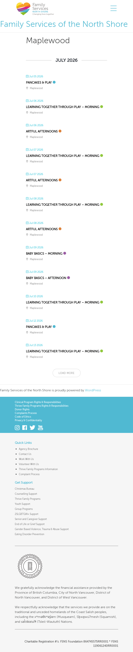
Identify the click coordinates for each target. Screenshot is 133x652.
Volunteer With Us (29, 464)
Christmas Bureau (24, 488)
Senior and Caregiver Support (31, 519)
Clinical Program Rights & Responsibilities (38, 402)
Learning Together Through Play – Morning (62, 107)
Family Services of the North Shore (35, 8)
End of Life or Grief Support (30, 524)
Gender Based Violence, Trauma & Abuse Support (42, 529)
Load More (67, 373)
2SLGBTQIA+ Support (26, 514)
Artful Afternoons (42, 131)
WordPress (93, 390)
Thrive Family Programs (27, 499)
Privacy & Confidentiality (28, 420)
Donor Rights (22, 409)
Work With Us (26, 459)
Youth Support (22, 504)
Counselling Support (26, 493)
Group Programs (24, 509)
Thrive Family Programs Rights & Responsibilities (41, 405)
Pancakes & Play (39, 82)
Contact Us (25, 454)
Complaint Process (29, 474)
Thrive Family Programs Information (38, 469)
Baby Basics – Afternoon (46, 278)
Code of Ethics (23, 416)
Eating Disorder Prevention (29, 534)
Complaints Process (26, 413)
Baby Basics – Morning (44, 253)
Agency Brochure (28, 449)
